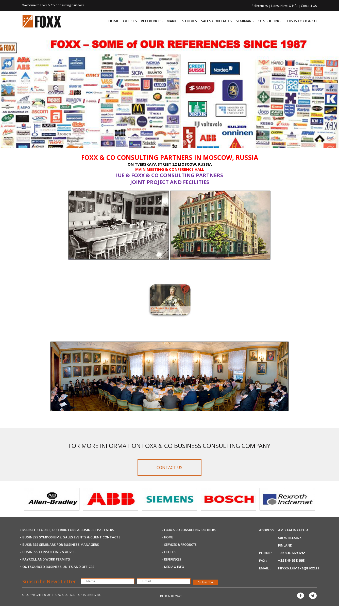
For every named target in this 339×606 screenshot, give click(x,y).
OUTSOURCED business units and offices (58, 566)
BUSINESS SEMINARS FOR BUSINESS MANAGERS (60, 544)
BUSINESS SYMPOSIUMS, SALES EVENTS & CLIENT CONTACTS (71, 537)
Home (113, 21)
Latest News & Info (284, 6)
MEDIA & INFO (174, 567)
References (260, 6)
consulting (269, 21)
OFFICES (170, 552)
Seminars (244, 21)
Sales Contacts (216, 21)
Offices (130, 21)
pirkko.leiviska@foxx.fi (298, 568)
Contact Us (309, 6)
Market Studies (181, 21)
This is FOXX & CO (301, 21)
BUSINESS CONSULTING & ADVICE (49, 552)
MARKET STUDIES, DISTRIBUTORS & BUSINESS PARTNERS (68, 529)
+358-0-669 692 (291, 552)
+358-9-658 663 (291, 560)
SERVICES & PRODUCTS (180, 544)
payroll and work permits (46, 559)
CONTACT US (169, 467)
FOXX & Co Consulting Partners (190, 530)
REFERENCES (172, 559)
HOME (168, 537)
